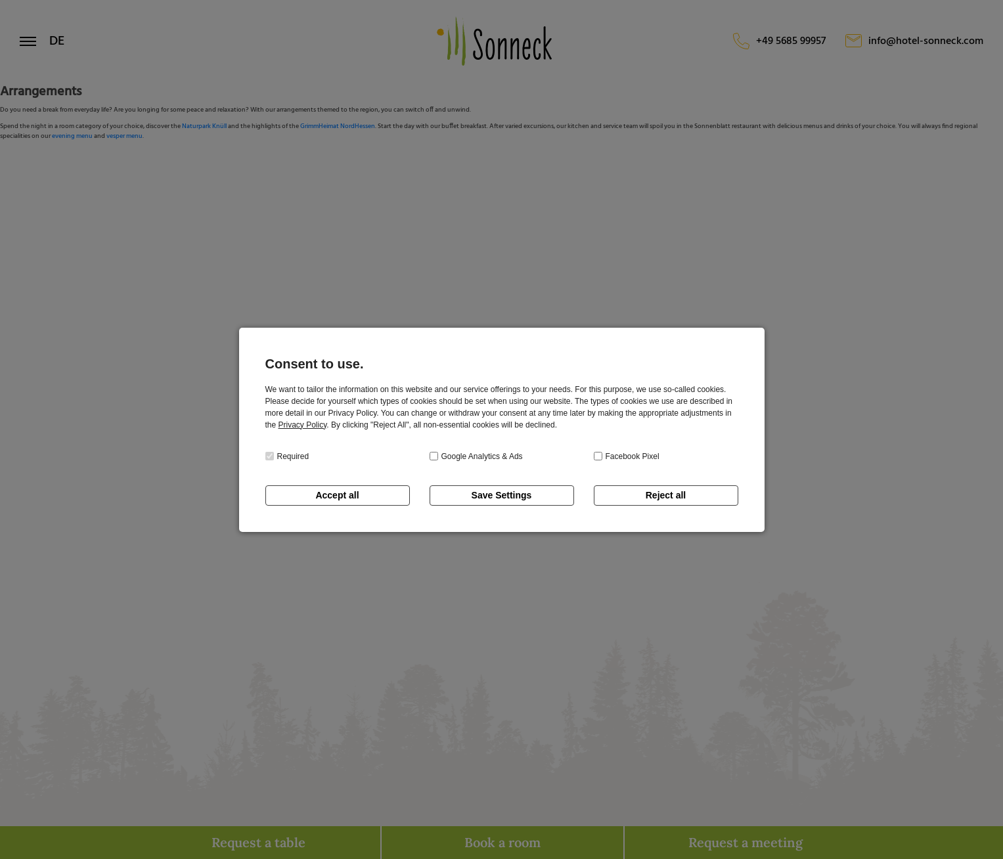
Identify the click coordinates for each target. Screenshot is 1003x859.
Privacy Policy (303, 425)
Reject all (666, 495)
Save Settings (502, 495)
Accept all (337, 495)
